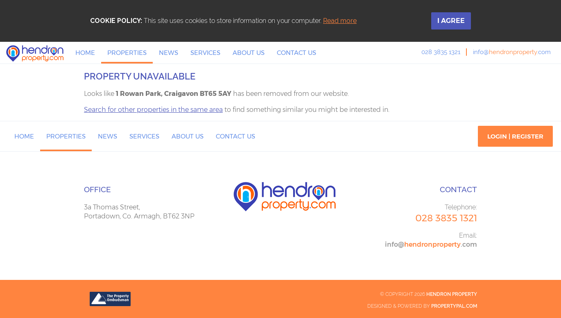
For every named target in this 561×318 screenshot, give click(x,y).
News (168, 53)
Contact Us (296, 53)
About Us (249, 53)
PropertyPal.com (454, 306)
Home (85, 53)
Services (205, 53)
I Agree (451, 21)
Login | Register (515, 136)
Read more (340, 21)
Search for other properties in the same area (153, 110)
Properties (127, 53)
